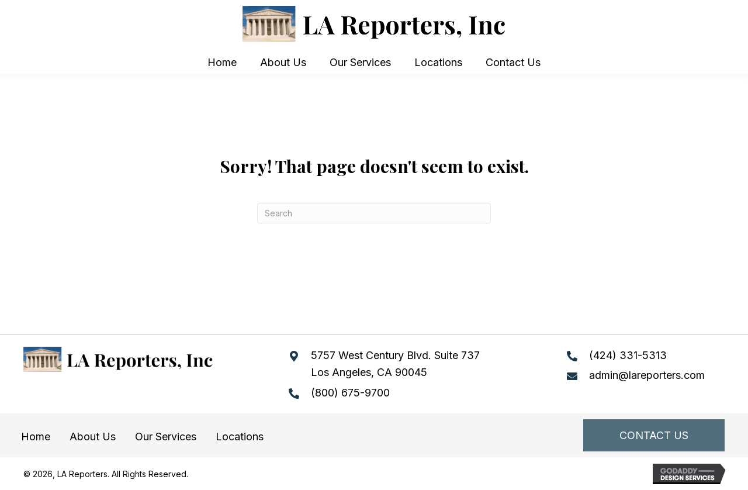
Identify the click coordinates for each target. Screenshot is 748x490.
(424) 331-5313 (628, 355)
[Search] (374, 213)
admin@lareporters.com (647, 375)
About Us (93, 436)
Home (35, 436)
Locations (240, 436)
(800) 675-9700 (350, 393)
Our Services (165, 436)
